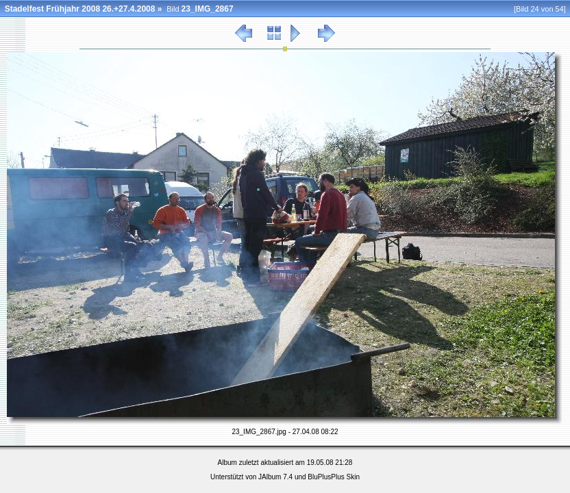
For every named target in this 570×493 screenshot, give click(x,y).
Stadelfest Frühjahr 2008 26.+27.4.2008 (80, 9)
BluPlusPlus (326, 477)
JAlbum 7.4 (275, 477)
